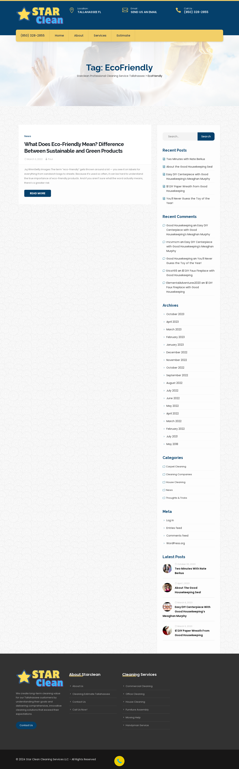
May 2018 (172, 444)
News (27, 136)
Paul (50, 159)
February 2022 (175, 429)
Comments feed (177, 535)
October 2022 (175, 367)
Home (59, 35)
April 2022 (172, 413)
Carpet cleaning (176, 466)
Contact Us (26, 725)
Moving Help (133, 717)
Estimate (123, 35)
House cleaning (175, 482)
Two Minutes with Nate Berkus (185, 159)
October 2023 (175, 314)
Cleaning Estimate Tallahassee (91, 694)
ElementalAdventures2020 (183, 283)
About (78, 35)
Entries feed (174, 528)
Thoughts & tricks (176, 498)
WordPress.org (175, 543)
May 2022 (172, 406)
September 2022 (177, 375)
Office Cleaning (135, 694)
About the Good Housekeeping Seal (189, 167)
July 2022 (172, 390)
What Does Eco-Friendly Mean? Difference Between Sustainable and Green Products (74, 147)
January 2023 (175, 345)
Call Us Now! (79, 709)
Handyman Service (137, 725)
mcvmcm (173, 242)
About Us (77, 686)
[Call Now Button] (119, 761)
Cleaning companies (179, 474)
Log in (170, 520)
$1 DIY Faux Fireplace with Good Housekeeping (189, 287)
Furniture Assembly (137, 709)
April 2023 (172, 322)
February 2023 (175, 337)
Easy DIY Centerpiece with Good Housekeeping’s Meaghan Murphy (188, 230)
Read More (37, 193)
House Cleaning (135, 702)
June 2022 (173, 398)
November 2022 (176, 360)
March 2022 (173, 421)
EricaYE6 (171, 271)
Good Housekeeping (179, 225)
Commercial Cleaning (139, 686)
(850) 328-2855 (33, 35)
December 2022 (176, 352)
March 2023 (173, 329)
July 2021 (172, 436)
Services (100, 35)
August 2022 (174, 383)
